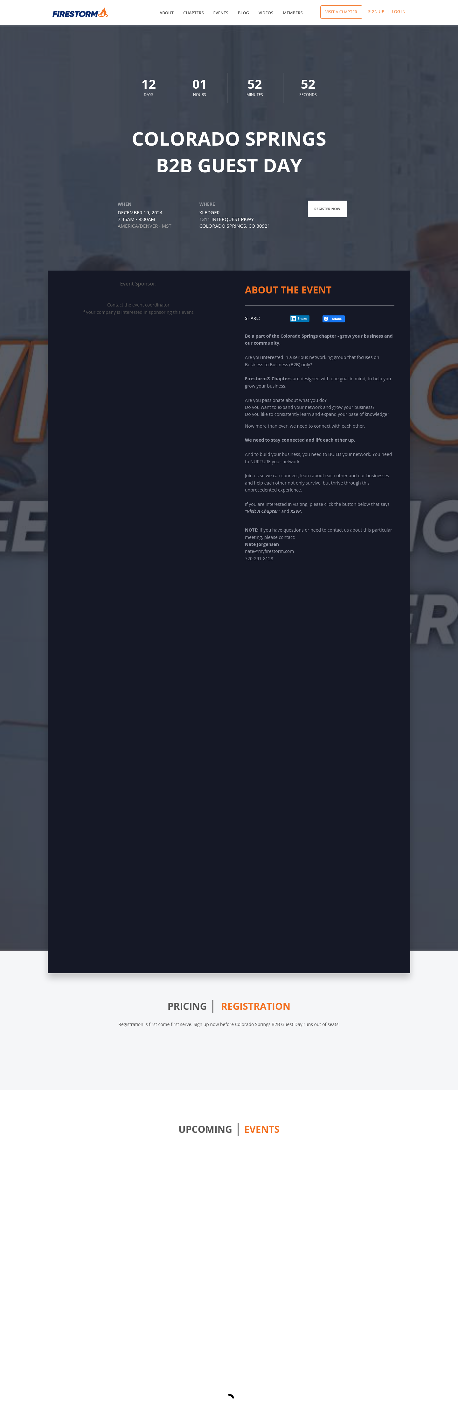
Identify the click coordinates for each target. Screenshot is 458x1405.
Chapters (193, 13)
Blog (243, 13)
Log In (399, 11)
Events (220, 13)
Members (292, 13)
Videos (266, 13)
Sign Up (376, 11)
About (167, 13)
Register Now (327, 208)
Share (298, 318)
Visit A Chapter (341, 12)
